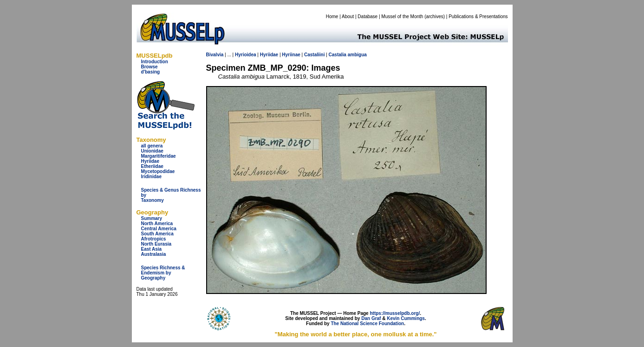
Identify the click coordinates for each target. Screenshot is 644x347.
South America (157, 233)
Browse (149, 66)
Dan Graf (371, 318)
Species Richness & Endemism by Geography (163, 272)
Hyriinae (291, 54)
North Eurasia (156, 244)
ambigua (357, 54)
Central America (158, 228)
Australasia (153, 254)
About (348, 16)
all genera (152, 145)
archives (434, 16)
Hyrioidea (245, 54)
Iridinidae (151, 176)
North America (157, 223)
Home (332, 16)
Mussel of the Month (402, 16)
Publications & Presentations (478, 16)
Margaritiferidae (158, 156)
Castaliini (314, 54)
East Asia (151, 249)
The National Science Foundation (367, 323)
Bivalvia (215, 54)
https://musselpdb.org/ (395, 313)
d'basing (150, 71)
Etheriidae (152, 166)
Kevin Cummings (406, 318)
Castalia (337, 54)
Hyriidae (150, 161)
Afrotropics (153, 238)
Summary (152, 218)
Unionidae (152, 150)
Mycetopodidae (158, 171)
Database (367, 16)
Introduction (154, 61)
